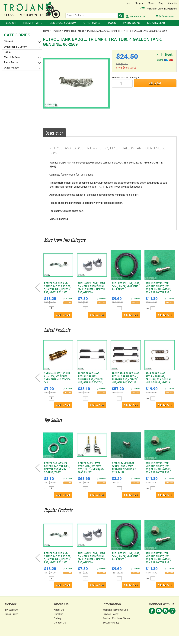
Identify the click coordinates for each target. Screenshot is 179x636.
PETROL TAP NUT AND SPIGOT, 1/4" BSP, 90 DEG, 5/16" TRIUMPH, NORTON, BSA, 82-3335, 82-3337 (57, 288)
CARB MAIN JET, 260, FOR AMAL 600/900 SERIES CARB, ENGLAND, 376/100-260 (57, 378)
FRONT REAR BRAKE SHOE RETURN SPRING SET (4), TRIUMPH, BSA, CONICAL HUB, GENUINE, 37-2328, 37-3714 (125, 379)
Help (128, 3)
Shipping (139, 3)
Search (11, 22)
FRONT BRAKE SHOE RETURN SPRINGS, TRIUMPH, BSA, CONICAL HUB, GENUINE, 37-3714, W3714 (91, 379)
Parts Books (131, 22)
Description (54, 133)
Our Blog (58, 614)
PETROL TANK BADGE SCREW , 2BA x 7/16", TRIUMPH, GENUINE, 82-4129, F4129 (124, 468)
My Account (11, 609)
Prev (37, 287)
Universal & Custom (63, 22)
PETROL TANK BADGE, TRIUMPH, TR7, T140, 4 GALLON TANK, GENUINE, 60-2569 (127, 31)
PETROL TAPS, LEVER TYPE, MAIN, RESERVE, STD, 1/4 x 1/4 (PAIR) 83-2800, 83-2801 (91, 468)
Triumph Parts (32, 22)
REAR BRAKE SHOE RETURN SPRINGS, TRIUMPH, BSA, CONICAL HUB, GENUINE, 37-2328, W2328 (158, 379)
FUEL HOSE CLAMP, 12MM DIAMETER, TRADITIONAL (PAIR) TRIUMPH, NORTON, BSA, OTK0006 (91, 288)
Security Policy (111, 622)
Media (151, 3)
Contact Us (60, 622)
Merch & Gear (156, 22)
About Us (172, 3)
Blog (161, 3)
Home (46, 31)
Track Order (11, 614)
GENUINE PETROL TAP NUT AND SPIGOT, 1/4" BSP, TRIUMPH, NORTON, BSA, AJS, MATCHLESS (158, 288)
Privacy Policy (110, 614)
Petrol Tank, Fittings (74, 31)
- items (166, 16)
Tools (112, 22)
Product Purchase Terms (116, 618)
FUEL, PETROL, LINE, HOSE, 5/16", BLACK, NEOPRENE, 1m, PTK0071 (126, 286)
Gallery (57, 618)
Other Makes (91, 22)
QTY (46, 308)
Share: (165, 60)
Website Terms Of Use (115, 609)
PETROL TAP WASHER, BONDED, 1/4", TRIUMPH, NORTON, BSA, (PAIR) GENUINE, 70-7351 (57, 468)
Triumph (57, 31)
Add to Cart (155, 83)
